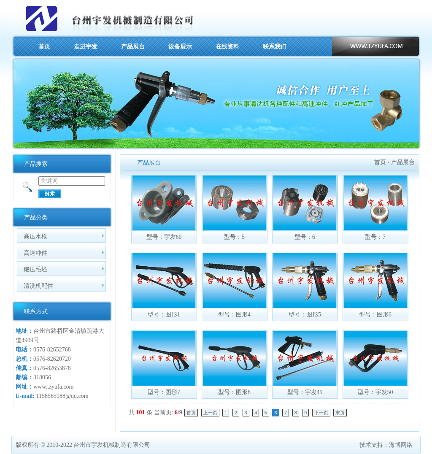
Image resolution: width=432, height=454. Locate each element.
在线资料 (227, 46)
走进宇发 (85, 46)
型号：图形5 (305, 314)
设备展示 (180, 46)
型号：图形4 (234, 314)
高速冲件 (35, 252)
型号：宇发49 (305, 392)
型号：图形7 (164, 392)
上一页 (210, 412)
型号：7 (375, 237)
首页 (44, 46)
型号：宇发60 (164, 237)
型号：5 (234, 237)
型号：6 (304, 237)
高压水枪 (35, 236)
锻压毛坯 (35, 269)
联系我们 (274, 46)
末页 (340, 412)
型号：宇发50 (375, 392)
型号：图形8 (234, 392)
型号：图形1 (164, 314)
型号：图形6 (375, 314)
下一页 (321, 412)
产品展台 (133, 46)
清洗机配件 (38, 285)
